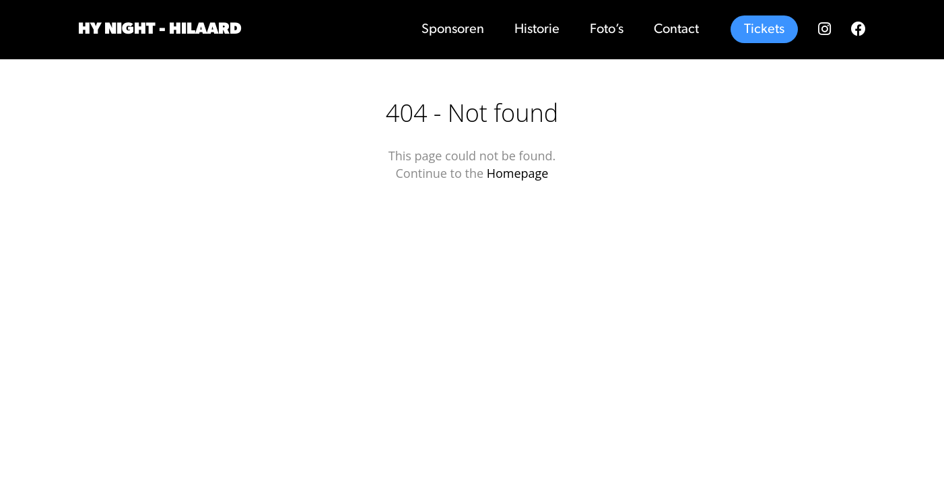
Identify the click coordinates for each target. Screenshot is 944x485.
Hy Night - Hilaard (159, 30)
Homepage (518, 173)
